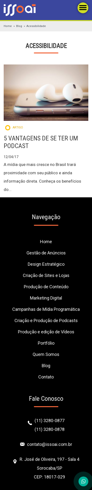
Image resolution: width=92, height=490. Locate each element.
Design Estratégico (46, 264)
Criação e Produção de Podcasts (46, 320)
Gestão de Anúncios (46, 252)
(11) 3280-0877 (50, 420)
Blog (19, 26)
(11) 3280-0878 (50, 429)
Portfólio (46, 343)
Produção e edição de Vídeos (46, 331)
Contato (46, 376)
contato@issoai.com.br (49, 444)
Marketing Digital (46, 298)
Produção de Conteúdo (46, 286)
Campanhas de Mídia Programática (46, 309)
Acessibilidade (36, 26)
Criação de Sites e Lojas (46, 275)
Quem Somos (46, 354)
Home (8, 26)
